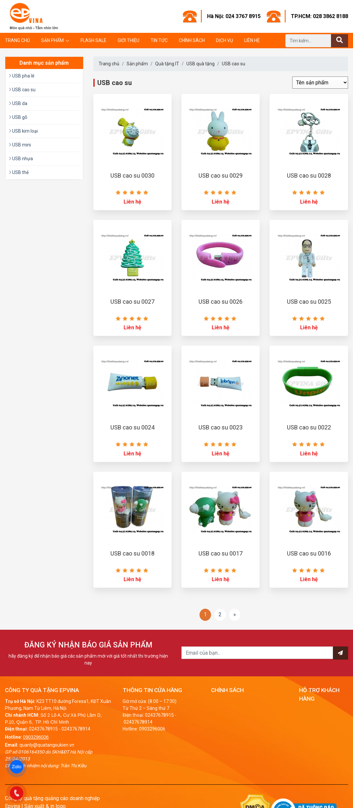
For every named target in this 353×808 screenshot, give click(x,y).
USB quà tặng (200, 63)
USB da (18, 103)
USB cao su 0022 (309, 427)
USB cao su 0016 (309, 553)
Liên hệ (252, 40)
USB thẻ (19, 172)
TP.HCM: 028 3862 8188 (319, 16)
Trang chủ (17, 40)
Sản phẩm (52, 40)
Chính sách (192, 40)
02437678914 (75, 729)
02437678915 (43, 729)
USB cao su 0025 (309, 301)
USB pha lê (22, 75)
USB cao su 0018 (132, 553)
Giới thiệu (128, 40)
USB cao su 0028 (309, 175)
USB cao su (233, 63)
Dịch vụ (224, 40)
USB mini (20, 144)
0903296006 (36, 737)
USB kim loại (23, 131)
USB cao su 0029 (221, 175)
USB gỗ (18, 117)
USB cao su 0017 (221, 553)
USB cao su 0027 (132, 301)
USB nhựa (21, 158)
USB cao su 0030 (132, 175)
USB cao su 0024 (132, 427)
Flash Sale (93, 40)
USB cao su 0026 (221, 301)
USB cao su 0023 (221, 427)
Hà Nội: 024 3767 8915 (234, 16)
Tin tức (159, 40)
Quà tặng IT (167, 63)
